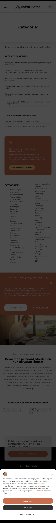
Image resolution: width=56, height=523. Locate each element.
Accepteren (28, 502)
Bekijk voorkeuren (28, 516)
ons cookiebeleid (36, 492)
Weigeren (28, 509)
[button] (52, 476)
